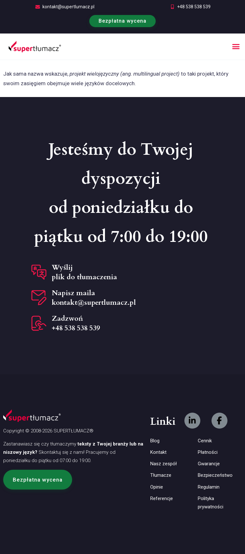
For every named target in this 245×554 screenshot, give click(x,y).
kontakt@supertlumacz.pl (68, 6)
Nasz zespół (163, 464)
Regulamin (208, 487)
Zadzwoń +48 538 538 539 (76, 323)
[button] (236, 47)
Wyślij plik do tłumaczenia (84, 272)
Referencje (161, 498)
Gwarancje (209, 464)
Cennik (205, 441)
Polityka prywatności (210, 503)
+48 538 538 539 (194, 6)
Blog (155, 441)
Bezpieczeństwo (215, 475)
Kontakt (158, 452)
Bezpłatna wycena (122, 21)
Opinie (156, 487)
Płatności (208, 452)
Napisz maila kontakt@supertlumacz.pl (94, 297)
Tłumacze (160, 475)
